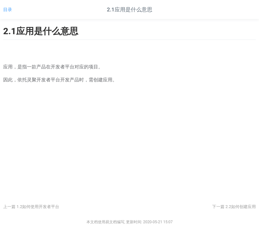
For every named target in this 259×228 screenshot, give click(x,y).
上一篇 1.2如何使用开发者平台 (31, 206)
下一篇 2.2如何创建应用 (234, 206)
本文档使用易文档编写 (105, 222)
